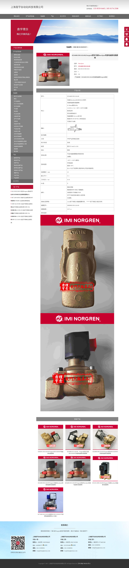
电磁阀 (42, 16)
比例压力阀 (17, 131)
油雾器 (16, 72)
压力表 (16, 87)
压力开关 (63, 16)
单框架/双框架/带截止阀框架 (22, 77)
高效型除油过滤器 (19, 67)
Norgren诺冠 (103, 77)
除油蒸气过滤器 (18, 85)
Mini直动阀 (17, 113)
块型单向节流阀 (18, 126)
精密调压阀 (17, 64)
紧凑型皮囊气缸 (18, 165)
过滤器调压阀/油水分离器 (21, 62)
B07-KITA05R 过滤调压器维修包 (20, 194)
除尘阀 (16, 151)
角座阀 (16, 149)
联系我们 (112, 16)
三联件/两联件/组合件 (20, 82)
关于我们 (100, 16)
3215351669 (67, 545)
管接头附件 (75, 16)
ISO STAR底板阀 (18, 103)
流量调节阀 (17, 116)
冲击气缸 (16, 175)
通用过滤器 (17, 54)
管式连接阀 (17, 106)
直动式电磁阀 (18, 136)
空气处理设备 (30, 16)
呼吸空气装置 (18, 69)
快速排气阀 (17, 124)
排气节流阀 (17, 119)
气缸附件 (16, 178)
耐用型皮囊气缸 (18, 168)
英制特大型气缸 (18, 170)
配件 (15, 90)
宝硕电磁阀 (96, 77)
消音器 (16, 121)
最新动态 (88, 16)
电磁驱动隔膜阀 (18, 146)
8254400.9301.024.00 (87, 77)
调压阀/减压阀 (18, 59)
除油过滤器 (17, 57)
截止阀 (16, 80)
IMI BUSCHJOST (80, 47)
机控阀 (16, 111)
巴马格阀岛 (17, 101)
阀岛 (15, 98)
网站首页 (17, 16)
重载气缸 (16, 173)
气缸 (52, 16)
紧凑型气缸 (17, 160)
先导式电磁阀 (18, 134)
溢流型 (16, 74)
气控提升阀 (17, 129)
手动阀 (16, 108)
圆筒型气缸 (17, 158)
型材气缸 (16, 163)
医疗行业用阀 (18, 96)
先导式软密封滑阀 (19, 139)
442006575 (39, 545)
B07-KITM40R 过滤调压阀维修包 (21, 200)
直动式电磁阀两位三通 (20, 144)
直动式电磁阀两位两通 (20, 141)
